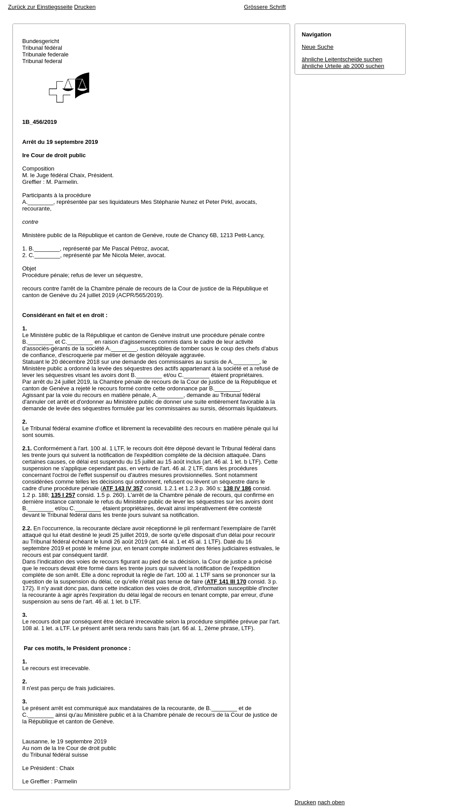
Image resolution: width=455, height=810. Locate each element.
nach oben (331, 802)
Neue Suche (318, 47)
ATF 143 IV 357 (122, 488)
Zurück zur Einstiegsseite (40, 7)
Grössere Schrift (265, 7)
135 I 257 (63, 495)
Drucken (85, 7)
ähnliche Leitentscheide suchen (342, 59)
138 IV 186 (237, 488)
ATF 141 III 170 (226, 581)
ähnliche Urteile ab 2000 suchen (343, 66)
